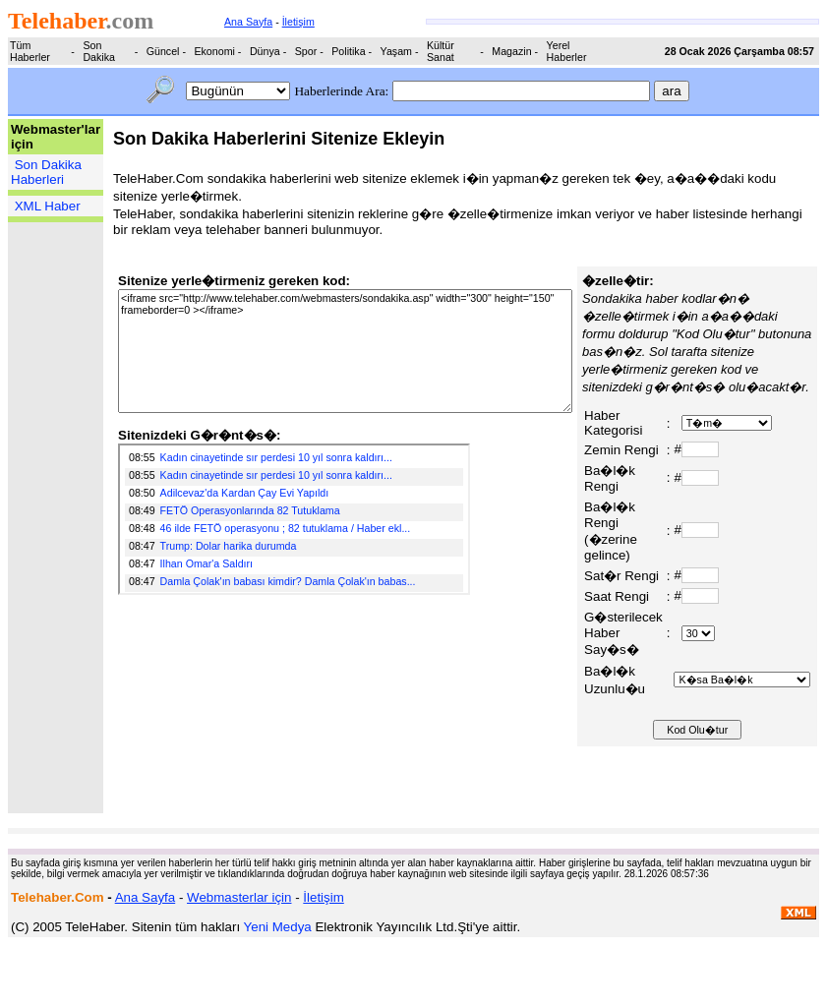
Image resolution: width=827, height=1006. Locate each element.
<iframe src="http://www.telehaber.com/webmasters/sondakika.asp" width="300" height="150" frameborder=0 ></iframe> (345, 351)
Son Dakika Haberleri (46, 172)
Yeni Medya (278, 926)
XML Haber (48, 206)
